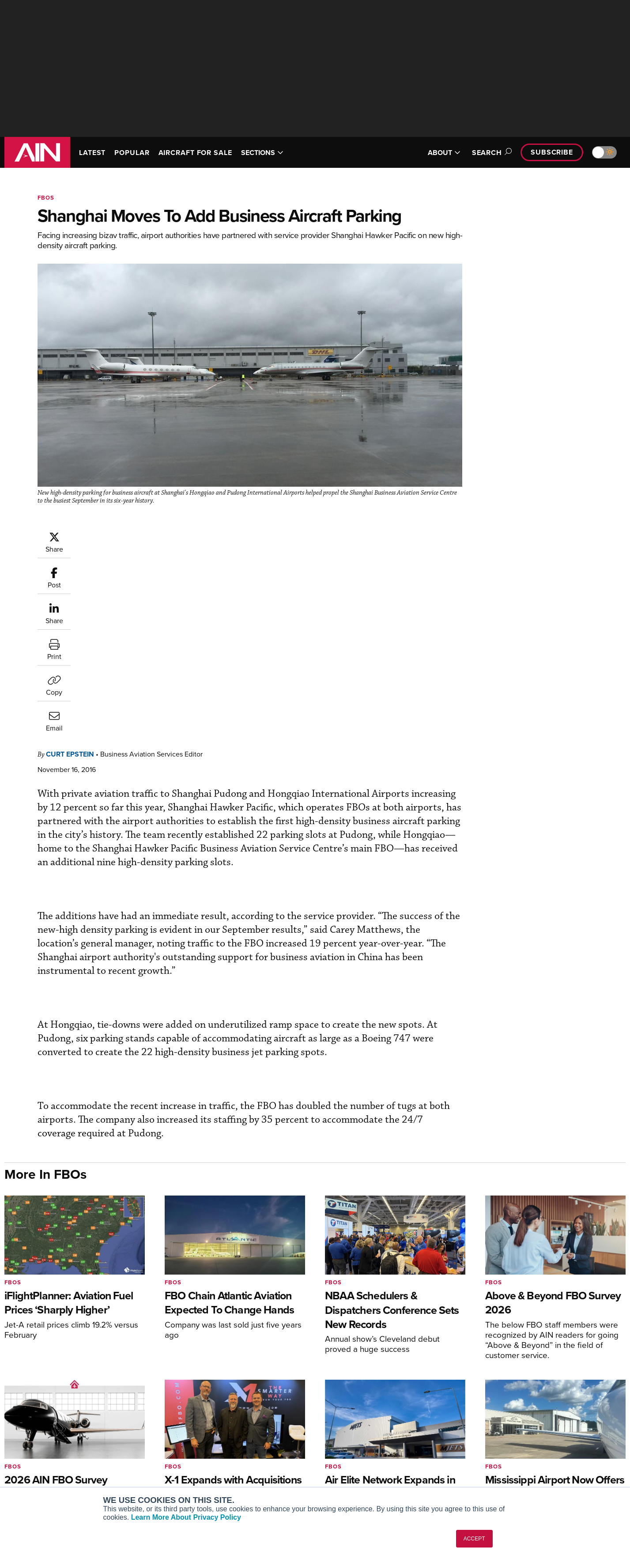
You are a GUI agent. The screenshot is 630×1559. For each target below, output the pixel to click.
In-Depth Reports (353, 1443)
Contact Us (503, 1455)
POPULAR (131, 152)
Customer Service (195, 1431)
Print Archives (349, 1419)
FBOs (46, 197)
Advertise (506, 1467)
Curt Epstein (123, 535)
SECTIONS (262, 152)
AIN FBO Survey (39, 1419)
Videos (339, 1455)
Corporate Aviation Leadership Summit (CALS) (77, 1482)
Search (490, 152)
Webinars (342, 1467)
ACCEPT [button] (474, 1539)
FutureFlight (28, 1467)
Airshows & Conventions (364, 1479)
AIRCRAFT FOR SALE (195, 152)
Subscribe (552, 152)
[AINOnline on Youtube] (586, 1376)
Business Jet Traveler (47, 1455)
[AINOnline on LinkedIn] (622, 1376)
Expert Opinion (350, 1431)
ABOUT (444, 152)
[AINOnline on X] (604, 1376)
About (496, 1419)
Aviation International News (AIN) (64, 1431)
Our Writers (504, 1431)
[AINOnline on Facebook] (570, 1376)
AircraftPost (34, 1443)
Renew (179, 1443)
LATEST (92, 152)
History (497, 1443)
